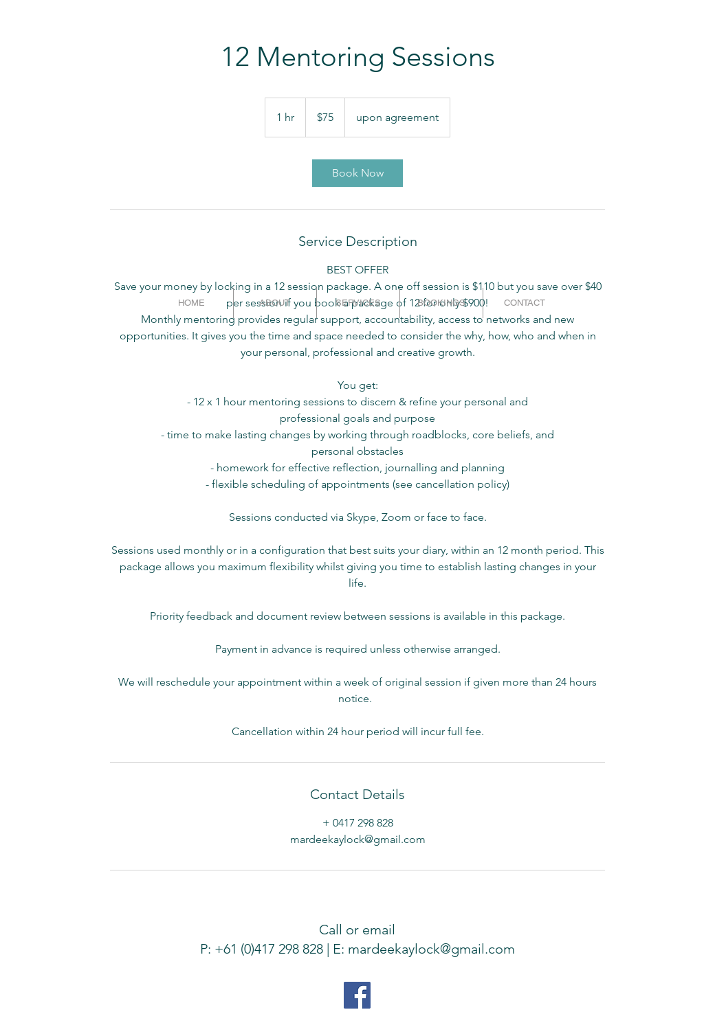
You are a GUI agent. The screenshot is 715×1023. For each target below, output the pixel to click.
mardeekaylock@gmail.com (431, 949)
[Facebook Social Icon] (357, 995)
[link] (357, 173)
